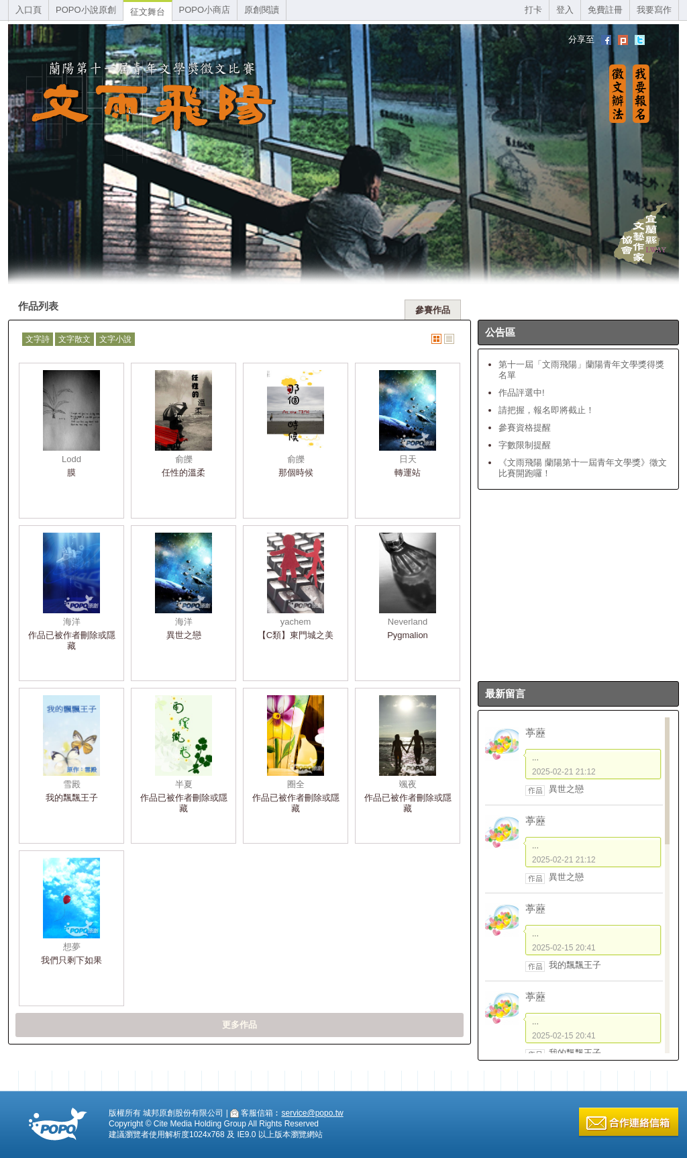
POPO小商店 (205, 10)
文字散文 (74, 339)
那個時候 (295, 472)
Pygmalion (407, 635)
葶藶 (535, 732)
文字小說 (115, 339)
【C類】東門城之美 (295, 635)
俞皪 (184, 459)
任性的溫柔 (183, 472)
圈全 (296, 784)
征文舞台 (147, 12)
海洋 (72, 622)
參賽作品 (432, 310)
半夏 (184, 784)
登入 (565, 10)
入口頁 (28, 10)
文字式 (449, 338)
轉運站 (407, 472)
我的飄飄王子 (72, 798)
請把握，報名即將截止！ (546, 410)
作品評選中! (521, 393)
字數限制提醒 (524, 445)
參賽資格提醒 (524, 427)
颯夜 (408, 784)
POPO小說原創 (86, 10)
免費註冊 (605, 10)
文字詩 (37, 339)
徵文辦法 (617, 93)
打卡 (533, 10)
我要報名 (641, 93)
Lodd (71, 459)
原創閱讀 (261, 10)
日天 (408, 459)
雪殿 (72, 784)
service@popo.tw (312, 1113)
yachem (295, 622)
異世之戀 (183, 635)
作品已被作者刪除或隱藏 (71, 640)
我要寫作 (654, 10)
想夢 (72, 947)
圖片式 (436, 338)
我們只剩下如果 (71, 960)
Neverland (407, 622)
